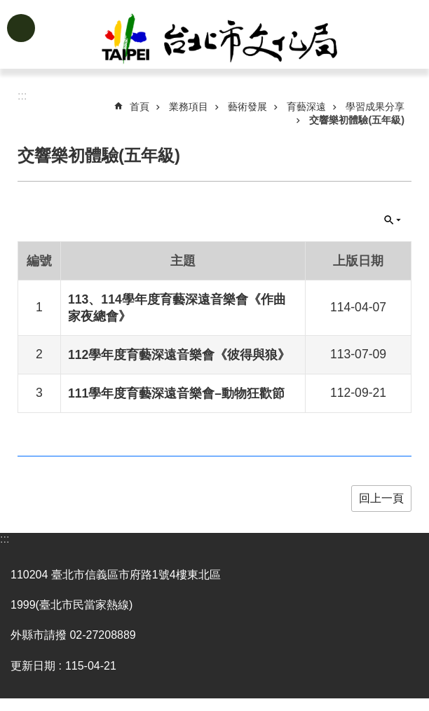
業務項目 (188, 106)
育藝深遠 (306, 106)
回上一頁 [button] (381, 498)
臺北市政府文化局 (237, 41)
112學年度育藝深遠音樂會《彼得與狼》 (179, 355)
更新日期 (33, 666)
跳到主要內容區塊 (7, 7)
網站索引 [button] (21, 28)
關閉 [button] (392, 220)
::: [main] (22, 96)
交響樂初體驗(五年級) (356, 120)
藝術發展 (247, 106)
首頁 (139, 106)
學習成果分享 (375, 106)
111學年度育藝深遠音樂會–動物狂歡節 (176, 393)
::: (4, 539)
